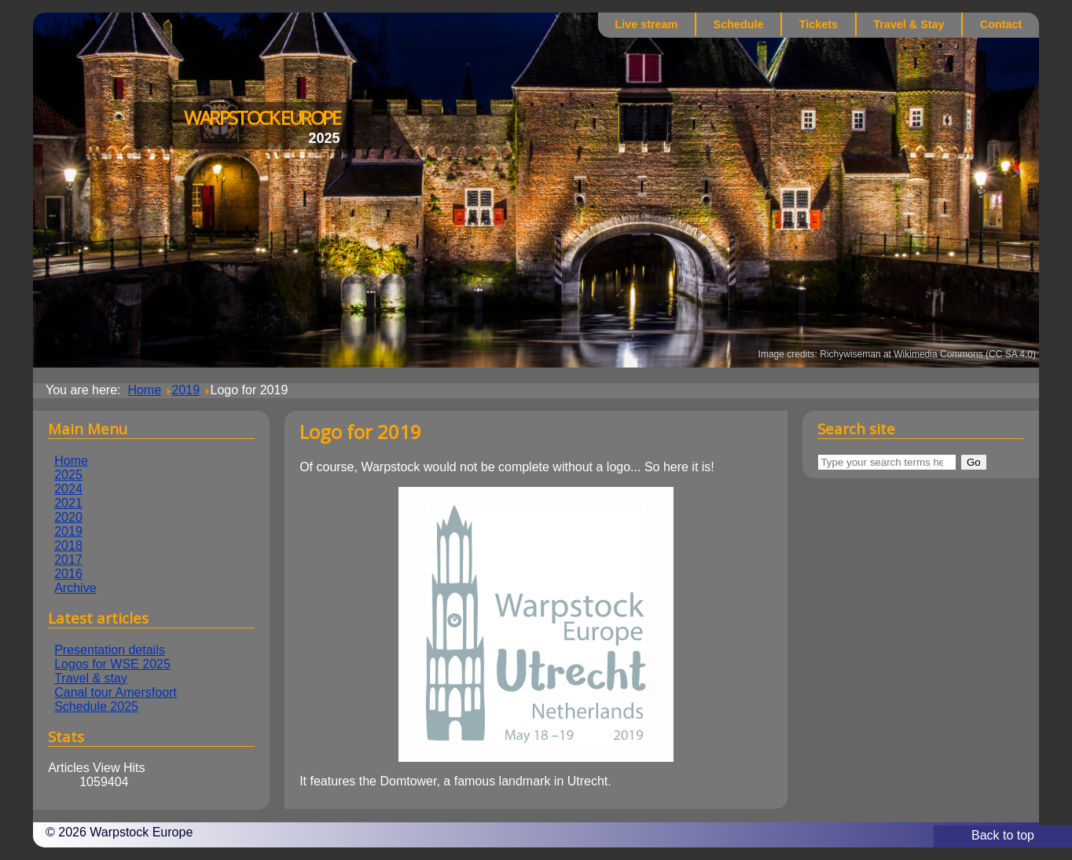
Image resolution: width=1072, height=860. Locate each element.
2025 (68, 474)
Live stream (646, 24)
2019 (68, 531)
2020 (68, 517)
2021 (68, 503)
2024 (68, 489)
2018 (68, 545)
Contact (1001, 24)
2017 (68, 559)
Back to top (1002, 835)
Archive (75, 588)
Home (71, 460)
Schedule (739, 24)
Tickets (818, 24)
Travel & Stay (908, 24)
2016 (68, 573)
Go (974, 462)
